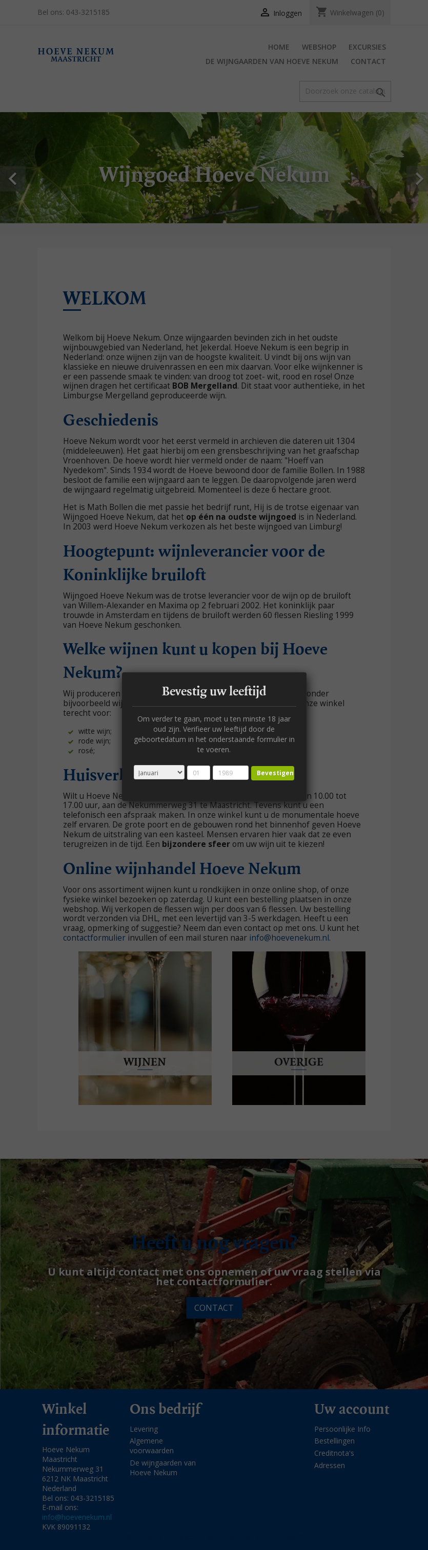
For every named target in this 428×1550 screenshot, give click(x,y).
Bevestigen (275, 773)
